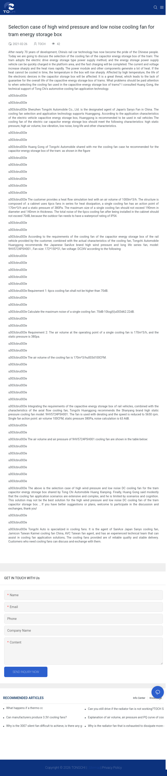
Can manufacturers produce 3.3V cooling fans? (36, 717)
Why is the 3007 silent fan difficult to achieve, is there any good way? (44, 725)
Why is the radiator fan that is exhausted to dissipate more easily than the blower (126, 725)
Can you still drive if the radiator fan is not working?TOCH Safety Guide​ (126, 708)
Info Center (139, 698)
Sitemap (94, 768)
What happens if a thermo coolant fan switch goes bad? (24, 708)
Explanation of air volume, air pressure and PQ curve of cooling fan (126, 717)
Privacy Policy (112, 768)
